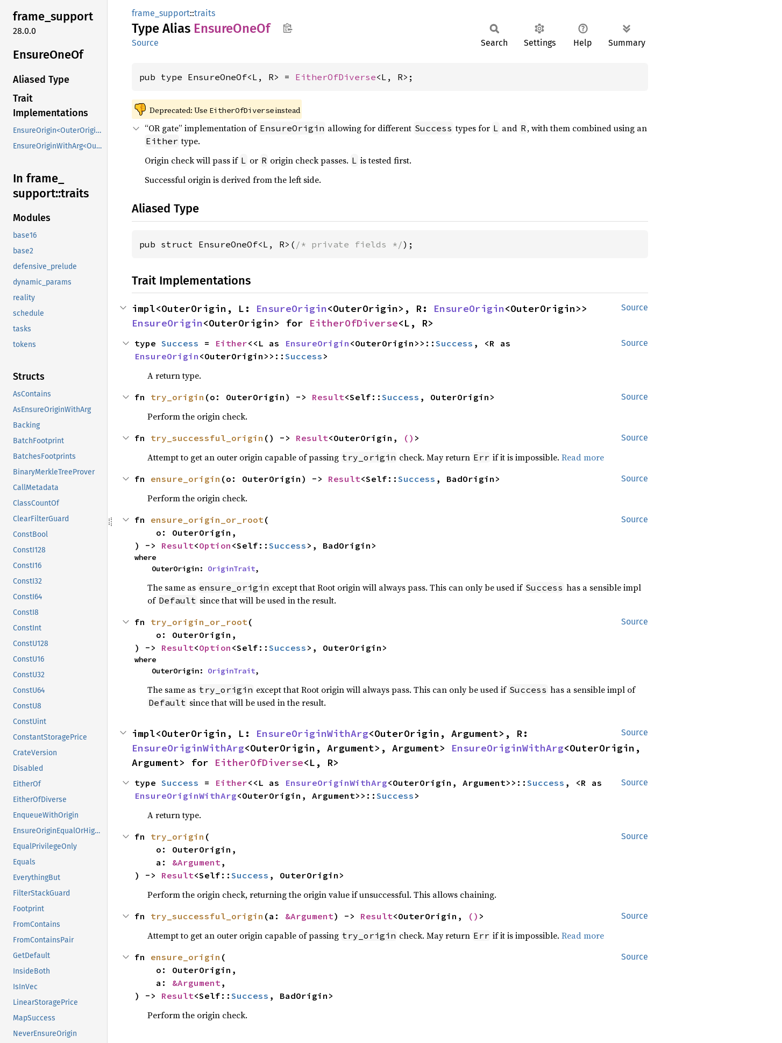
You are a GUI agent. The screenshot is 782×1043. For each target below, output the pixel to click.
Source (145, 43)
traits (204, 13)
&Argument (196, 862)
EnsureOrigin (291, 308)
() (408, 437)
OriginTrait (231, 568)
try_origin (177, 397)
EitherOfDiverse (335, 77)
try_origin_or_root (199, 621)
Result (328, 397)
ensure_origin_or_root (207, 519)
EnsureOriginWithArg (312, 733)
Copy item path (287, 28)
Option (215, 545)
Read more (582, 457)
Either (231, 343)
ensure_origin (186, 478)
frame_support (161, 13)
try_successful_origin (207, 437)
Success (180, 343)
